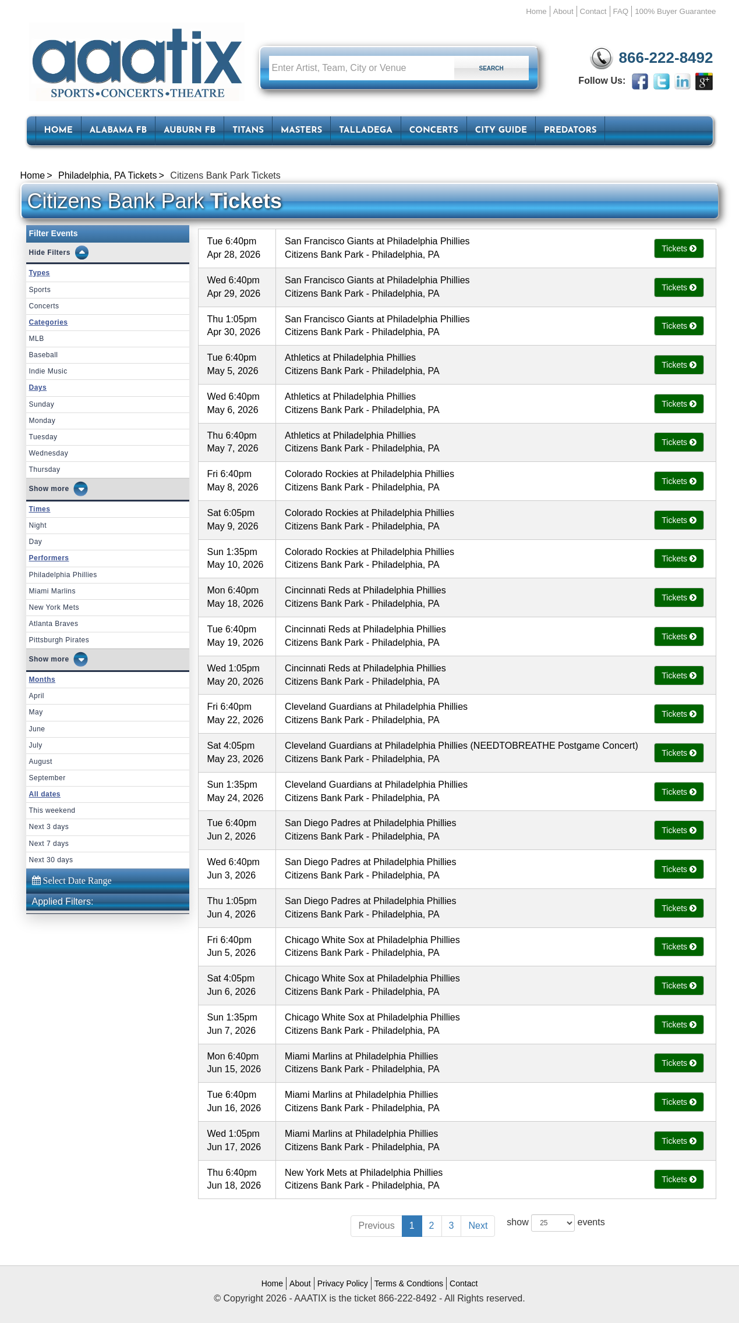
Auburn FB (189, 130)
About (563, 11)
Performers (49, 558)
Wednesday (49, 453)
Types (39, 273)
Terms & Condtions (408, 1283)
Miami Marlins (52, 591)
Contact (593, 11)
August (40, 761)
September (47, 778)
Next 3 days (49, 827)
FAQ (621, 11)
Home (536, 11)
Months (42, 679)
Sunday (42, 404)
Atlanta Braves (54, 624)
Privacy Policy (342, 1283)
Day (36, 542)
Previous (376, 1225)
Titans (248, 130)
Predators (570, 130)
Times (40, 509)
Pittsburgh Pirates (59, 640)
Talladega (365, 130)
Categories (48, 322)
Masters (301, 130)
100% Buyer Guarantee (675, 11)
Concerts (433, 130)
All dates (45, 794)
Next (477, 1225)
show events (555, 1223)
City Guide (501, 130)
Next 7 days (49, 844)
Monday (42, 421)
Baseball (43, 355)
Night (38, 525)
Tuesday (43, 437)
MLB (36, 339)
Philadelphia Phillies (63, 575)
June (37, 729)
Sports (40, 290)
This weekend (52, 810)
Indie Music (48, 371)
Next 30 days (51, 860)
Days (38, 387)
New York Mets (54, 607)
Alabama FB (118, 130)
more (60, 489)
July (36, 745)
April (37, 696)
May (36, 712)
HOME (58, 130)
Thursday (45, 469)
